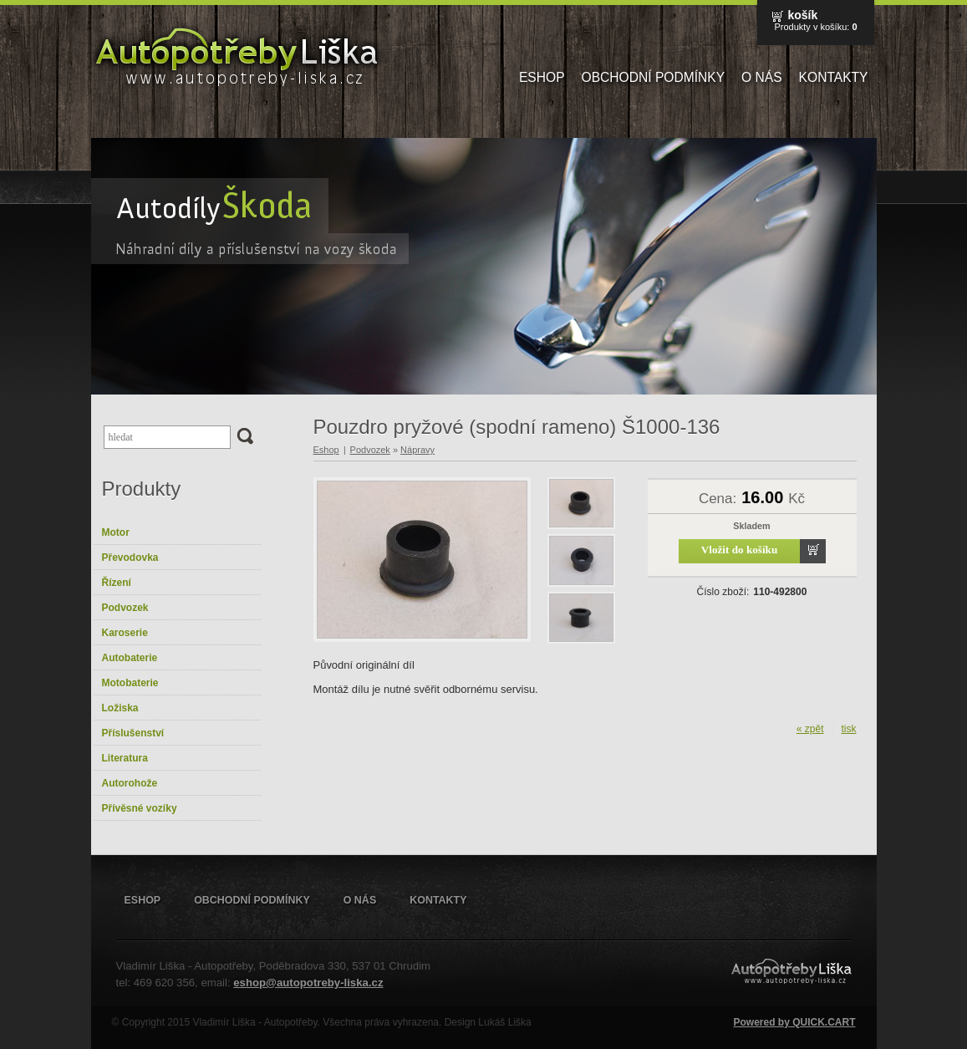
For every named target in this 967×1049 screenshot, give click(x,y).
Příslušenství (133, 733)
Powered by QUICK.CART (794, 1022)
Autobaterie (130, 658)
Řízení (116, 582)
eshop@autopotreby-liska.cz (308, 982)
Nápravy (417, 450)
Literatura (125, 758)
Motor (116, 532)
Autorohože (130, 783)
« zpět (810, 729)
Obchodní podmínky (653, 77)
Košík (802, 15)
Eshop (542, 77)
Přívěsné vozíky (139, 808)
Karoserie (125, 633)
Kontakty (833, 77)
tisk (849, 729)
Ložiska (120, 708)
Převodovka (130, 557)
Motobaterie (130, 683)
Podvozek (125, 608)
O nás (761, 77)
